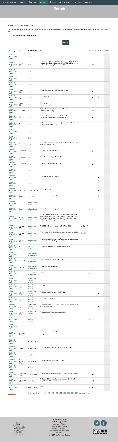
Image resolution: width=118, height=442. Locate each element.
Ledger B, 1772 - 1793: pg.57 (13, 190)
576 (45, 393)
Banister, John (32, 342)
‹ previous (35, 393)
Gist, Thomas (32, 355)
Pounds (94, 51)
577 (49, 393)
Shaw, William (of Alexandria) (32, 254)
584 (76, 393)
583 (72, 393)
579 (57, 393)
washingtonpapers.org (59, 428)
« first (29, 393)
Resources (79, 2)
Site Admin (59, 433)
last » (89, 393)
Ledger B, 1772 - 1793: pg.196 (13, 71)
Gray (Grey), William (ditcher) (32, 280)
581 (64, 393)
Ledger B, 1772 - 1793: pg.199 (13, 138)
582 (68, 393)
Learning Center (66, 2)
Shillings (100, 51)
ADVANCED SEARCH (101, 29)
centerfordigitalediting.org (59, 430)
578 (53, 393)
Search (44, 2)
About (23, 2)
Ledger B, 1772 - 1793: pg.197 (13, 78)
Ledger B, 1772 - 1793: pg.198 (13, 131)
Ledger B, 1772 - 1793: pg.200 (13, 171)
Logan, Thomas (33, 190)
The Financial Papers (10, 2)
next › (84, 393)
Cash (29, 56)
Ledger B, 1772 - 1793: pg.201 (13, 183)
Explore (53, 2)
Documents (33, 2)
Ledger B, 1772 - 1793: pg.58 (13, 254)
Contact (89, 2)
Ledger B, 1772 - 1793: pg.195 (13, 56)
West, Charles (32, 368)
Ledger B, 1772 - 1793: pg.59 (13, 341)
